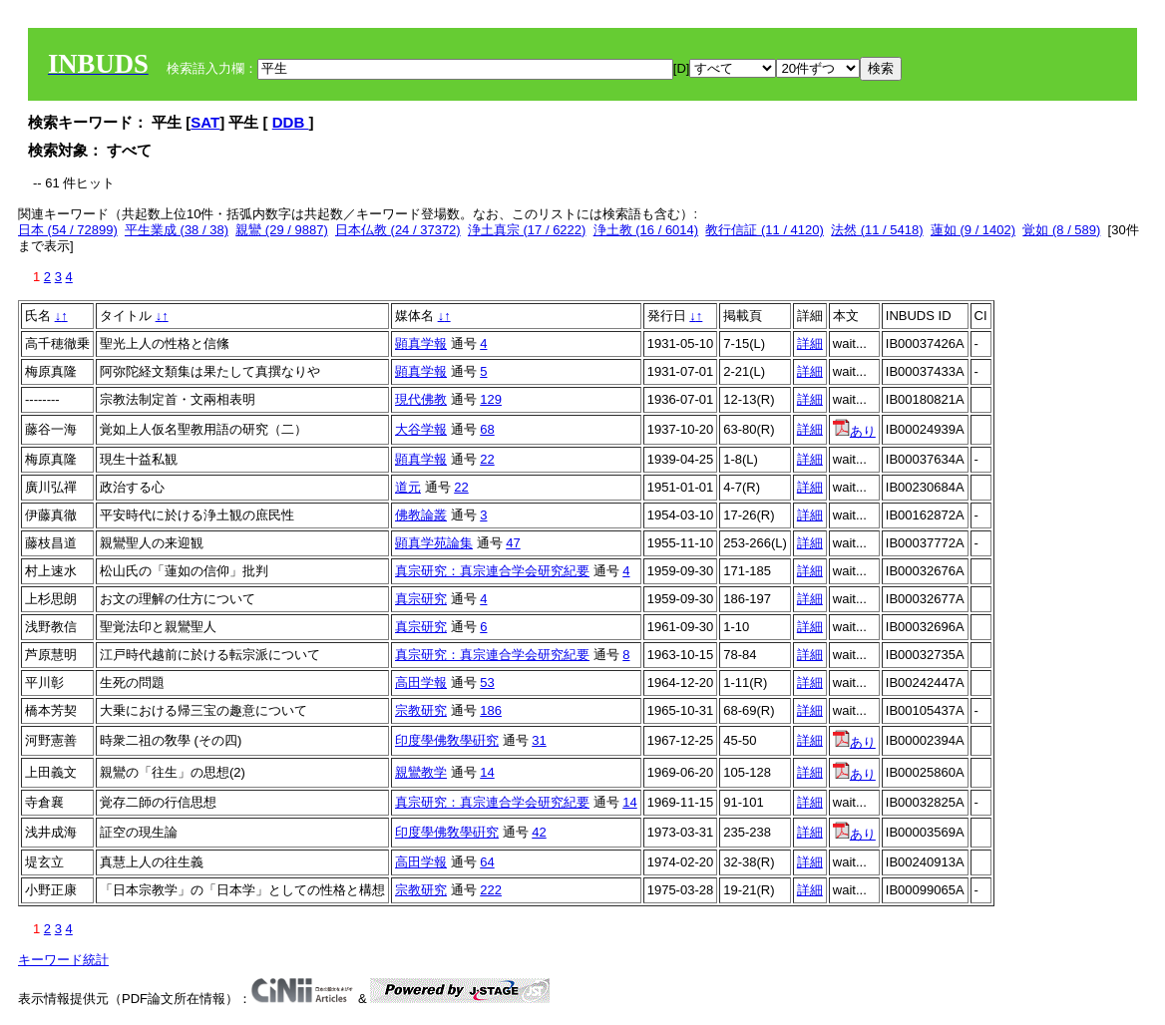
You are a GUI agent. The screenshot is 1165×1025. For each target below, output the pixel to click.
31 (539, 740)
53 (487, 682)
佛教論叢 (421, 515)
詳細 (810, 343)
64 (487, 861)
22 (487, 459)
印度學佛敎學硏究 (447, 740)
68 (487, 429)
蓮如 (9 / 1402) (973, 229)
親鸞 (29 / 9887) (281, 229)
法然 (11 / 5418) (877, 229)
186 (491, 710)
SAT (205, 122)
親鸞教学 (421, 772)
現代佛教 (421, 399)
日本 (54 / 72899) (68, 229)
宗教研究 (421, 710)
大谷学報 (421, 429)
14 (487, 772)
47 (513, 542)
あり (854, 431)
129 (491, 399)
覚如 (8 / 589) (1061, 229)
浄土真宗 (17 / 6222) (527, 229)
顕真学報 (421, 343)
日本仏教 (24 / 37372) (398, 229)
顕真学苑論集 (434, 542)
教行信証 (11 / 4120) (764, 229)
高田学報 (421, 682)
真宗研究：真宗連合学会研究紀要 (492, 570)
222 (491, 889)
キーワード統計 (63, 959)
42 (539, 832)
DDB (290, 122)
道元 (408, 487)
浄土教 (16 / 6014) (646, 229)
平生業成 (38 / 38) (176, 229)
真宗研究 (421, 598)
